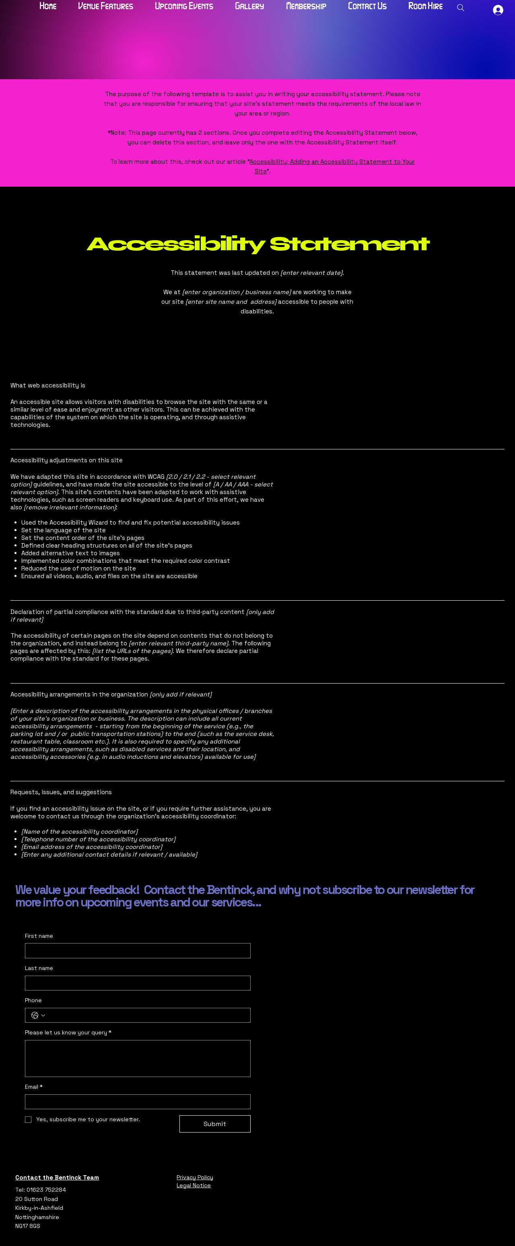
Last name (39, 968)
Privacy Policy (195, 1177)
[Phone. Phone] (145, 1015)
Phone (33, 1000)
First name (39, 935)
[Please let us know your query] (137, 1058)
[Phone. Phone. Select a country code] (38, 1015)
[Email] (135, 1102)
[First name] (135, 950)
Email (34, 1087)
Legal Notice (194, 1185)
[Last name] (135, 983)
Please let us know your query (68, 1033)
